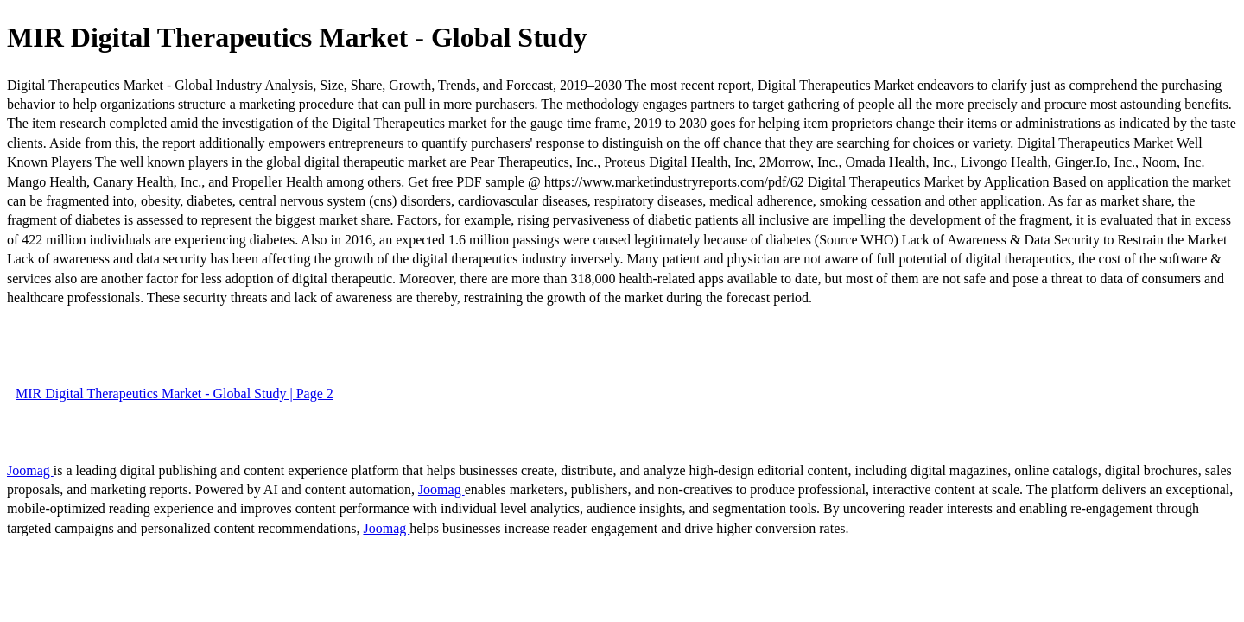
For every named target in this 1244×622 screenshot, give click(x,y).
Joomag (30, 470)
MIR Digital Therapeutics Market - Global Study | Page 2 (174, 393)
